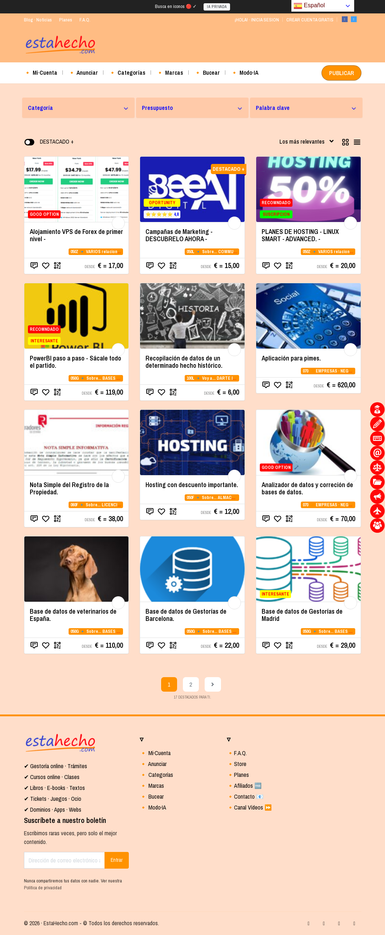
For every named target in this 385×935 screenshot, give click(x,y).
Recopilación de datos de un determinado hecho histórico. (184, 362)
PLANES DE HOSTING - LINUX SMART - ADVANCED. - (300, 235)
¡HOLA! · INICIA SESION (256, 20)
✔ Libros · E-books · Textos (54, 788)
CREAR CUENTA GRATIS (309, 20)
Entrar (117, 860)
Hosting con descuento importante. (192, 484)
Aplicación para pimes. (291, 358)
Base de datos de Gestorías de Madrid (302, 615)
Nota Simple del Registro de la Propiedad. (69, 488)
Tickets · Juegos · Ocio (55, 799)
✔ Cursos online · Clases (51, 777)
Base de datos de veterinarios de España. (73, 615)
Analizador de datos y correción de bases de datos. (307, 488)
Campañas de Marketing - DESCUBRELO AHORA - (179, 235)
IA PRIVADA (217, 6)
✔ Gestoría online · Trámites (55, 766)
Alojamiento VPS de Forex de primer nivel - (76, 235)
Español (309, 5)
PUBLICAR (341, 73)
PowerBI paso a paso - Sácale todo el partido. (75, 362)
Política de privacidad (43, 888)
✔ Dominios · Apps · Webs (52, 810)
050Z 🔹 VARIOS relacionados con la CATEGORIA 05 (119, 252)
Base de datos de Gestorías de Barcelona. (186, 615)
